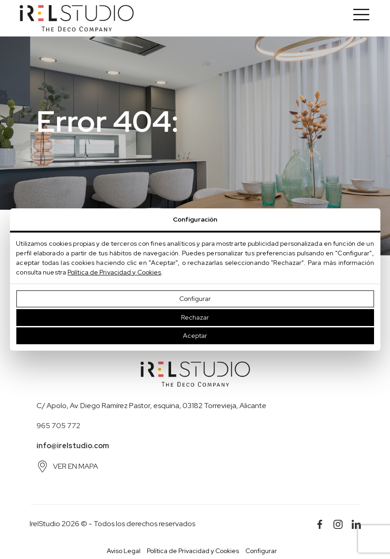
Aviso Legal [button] (123, 551)
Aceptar (195, 335)
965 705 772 (58, 425)
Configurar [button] (261, 551)
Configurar (195, 299)
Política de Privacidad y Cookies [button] (193, 551)
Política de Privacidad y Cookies (114, 272)
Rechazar (195, 317)
